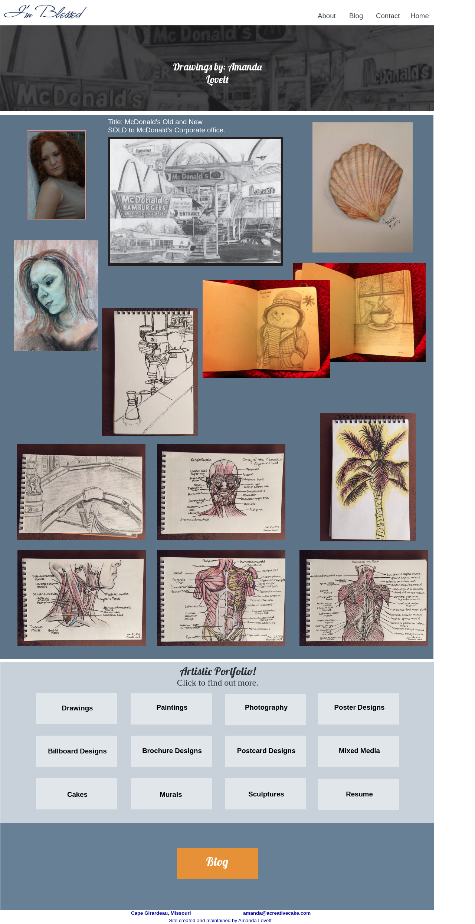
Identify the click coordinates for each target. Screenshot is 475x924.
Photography (266, 707)
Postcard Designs (266, 751)
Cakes (77, 794)
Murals (171, 794)
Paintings (172, 707)
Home (419, 16)
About (327, 16)
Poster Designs (359, 707)
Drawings (77, 708)
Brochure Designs (172, 751)
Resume (359, 794)
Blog (217, 861)
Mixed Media (359, 751)
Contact (388, 16)
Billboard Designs (77, 751)
